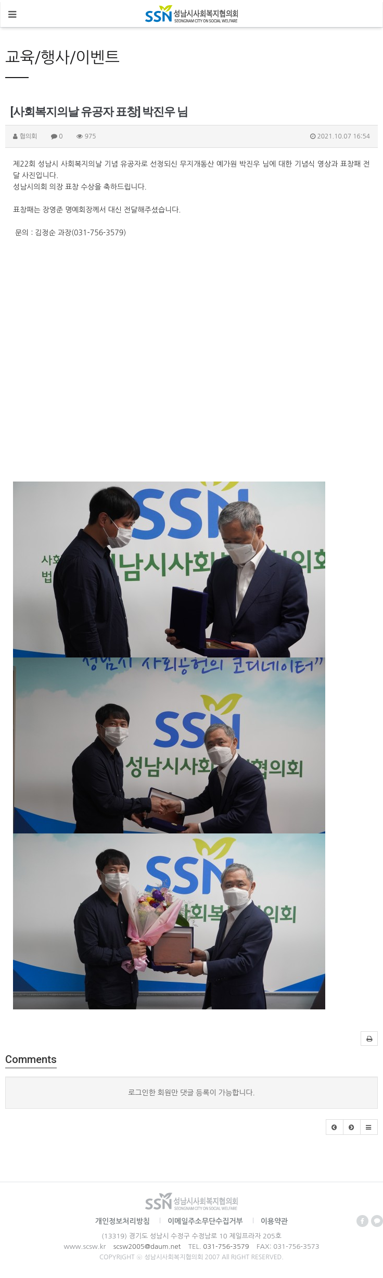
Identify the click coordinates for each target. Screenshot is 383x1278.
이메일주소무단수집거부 (205, 1221)
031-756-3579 (226, 1246)
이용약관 (274, 1221)
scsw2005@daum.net (147, 1246)
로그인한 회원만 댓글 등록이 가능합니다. (191, 1092)
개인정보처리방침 (122, 1221)
